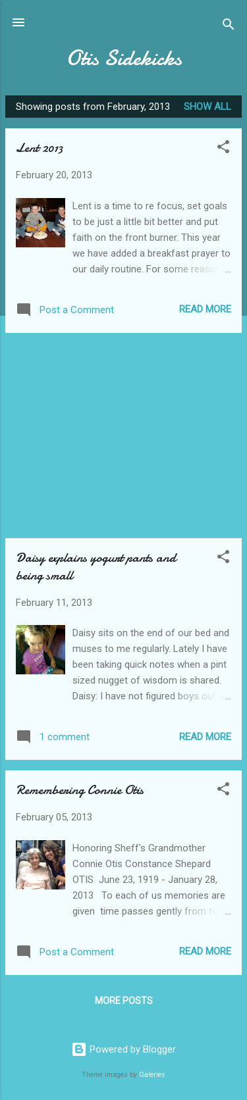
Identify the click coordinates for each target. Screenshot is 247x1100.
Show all (207, 107)
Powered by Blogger (123, 1049)
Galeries (152, 1074)
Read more (205, 309)
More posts (124, 1000)
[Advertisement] (123, 435)
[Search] (228, 27)
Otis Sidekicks (124, 58)
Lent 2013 (39, 148)
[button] (223, 149)
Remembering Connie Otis (80, 790)
